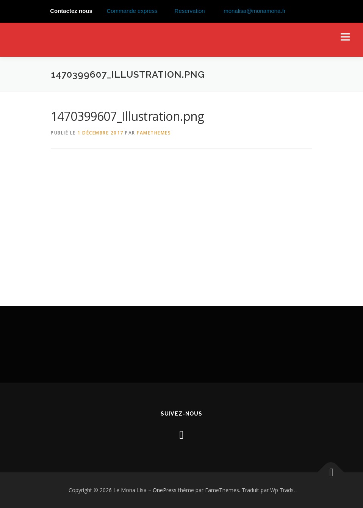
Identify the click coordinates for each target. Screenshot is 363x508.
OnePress (165, 490)
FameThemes (154, 133)
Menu (345, 36)
